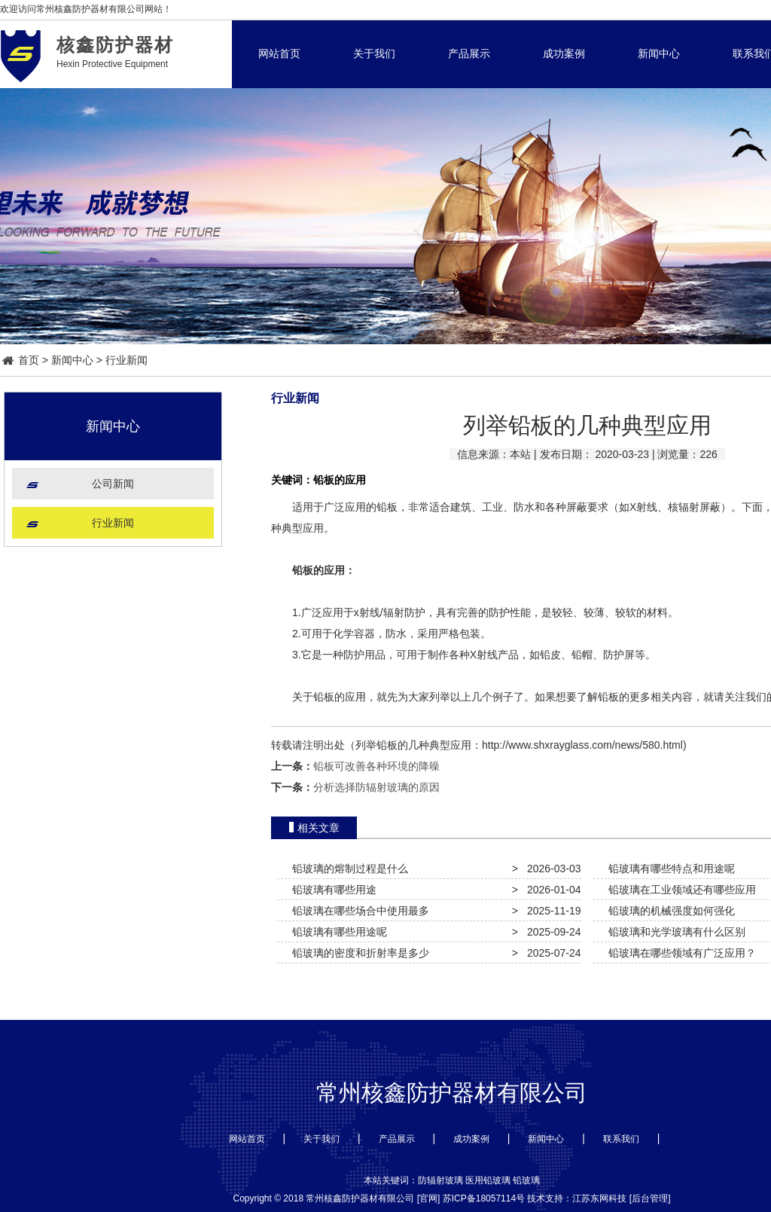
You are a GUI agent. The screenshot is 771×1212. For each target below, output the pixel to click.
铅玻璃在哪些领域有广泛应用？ (679, 953)
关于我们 (374, 53)
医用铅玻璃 (487, 1180)
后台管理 (650, 1198)
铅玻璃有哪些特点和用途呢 (668, 868)
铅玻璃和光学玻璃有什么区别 (673, 932)
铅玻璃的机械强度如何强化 (668, 911)
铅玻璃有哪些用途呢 (336, 932)
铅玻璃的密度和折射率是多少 (357, 953)
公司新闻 (113, 484)
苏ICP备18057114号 (484, 1198)
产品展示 (469, 53)
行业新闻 (126, 360)
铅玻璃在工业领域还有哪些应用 (679, 890)
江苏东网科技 (599, 1198)
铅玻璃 (526, 1180)
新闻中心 (659, 53)
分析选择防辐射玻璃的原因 (376, 787)
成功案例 (564, 53)
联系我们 (621, 1139)
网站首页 (279, 53)
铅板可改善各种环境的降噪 (376, 766)
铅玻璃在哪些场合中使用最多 (357, 911)
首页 (21, 360)
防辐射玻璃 (440, 1180)
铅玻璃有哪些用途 (331, 890)
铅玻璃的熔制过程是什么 (347, 868)
